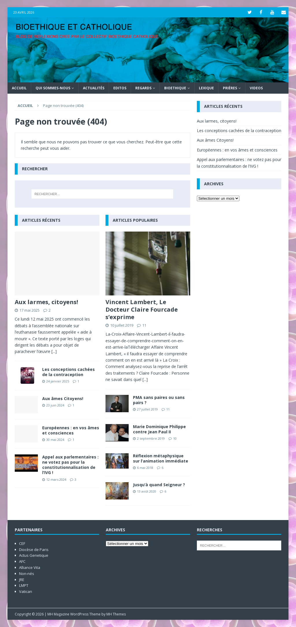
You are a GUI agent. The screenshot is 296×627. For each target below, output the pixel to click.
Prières (230, 88)
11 (144, 325)
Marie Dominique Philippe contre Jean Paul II (159, 429)
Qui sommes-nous (53, 88)
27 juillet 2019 (147, 409)
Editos (119, 88)
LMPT (23, 585)
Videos (256, 88)
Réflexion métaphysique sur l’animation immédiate (160, 458)
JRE (21, 579)
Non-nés (26, 573)
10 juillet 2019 (121, 325)
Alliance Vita (29, 567)
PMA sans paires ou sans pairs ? (159, 400)
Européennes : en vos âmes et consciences (70, 430)
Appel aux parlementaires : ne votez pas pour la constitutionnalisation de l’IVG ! (70, 465)
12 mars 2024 (56, 479)
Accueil (19, 88)
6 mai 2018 (145, 467)
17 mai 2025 (29, 310)
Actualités (93, 88)
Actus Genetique (33, 555)
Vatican (25, 591)
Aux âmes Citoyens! (62, 398)
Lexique (206, 88)
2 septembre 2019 (151, 438)
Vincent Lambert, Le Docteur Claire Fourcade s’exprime (142, 309)
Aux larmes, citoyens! (46, 302)
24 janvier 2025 (57, 381)
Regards (143, 88)
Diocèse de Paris (34, 549)
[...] (54, 351)
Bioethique (175, 88)
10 (175, 438)
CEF (22, 543)
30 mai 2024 (55, 439)
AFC (22, 561)
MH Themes (116, 614)
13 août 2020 (146, 491)
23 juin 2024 (55, 405)
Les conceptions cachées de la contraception (68, 372)
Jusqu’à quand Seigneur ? (159, 484)
